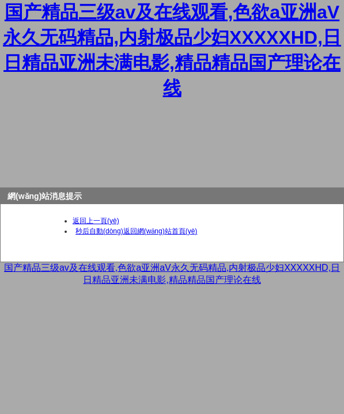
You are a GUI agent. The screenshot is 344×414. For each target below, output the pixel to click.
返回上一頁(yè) (96, 221)
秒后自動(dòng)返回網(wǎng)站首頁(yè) (136, 231)
